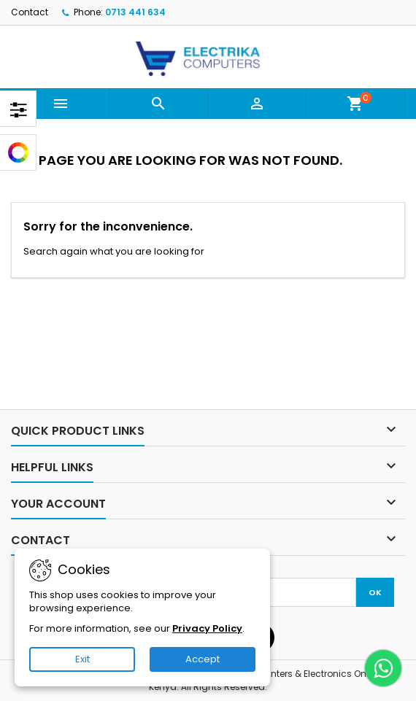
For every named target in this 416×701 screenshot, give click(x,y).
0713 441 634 (135, 12)
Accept (202, 659)
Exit (82, 659)
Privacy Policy (207, 628)
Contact (29, 12)
